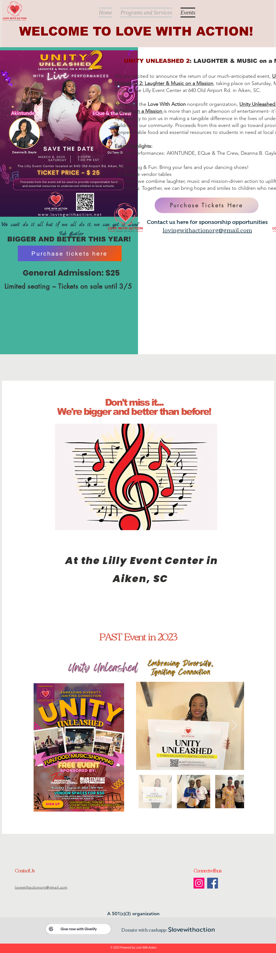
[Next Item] (234, 725)
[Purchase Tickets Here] (207, 205)
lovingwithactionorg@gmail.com (207, 229)
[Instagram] (199, 883)
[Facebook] (212, 883)
